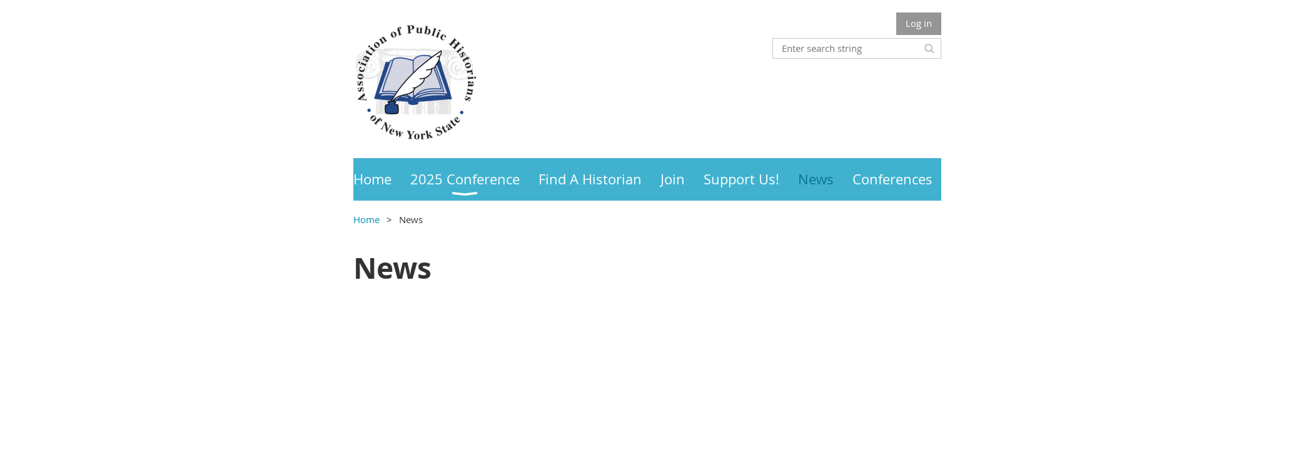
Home (366, 219)
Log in (919, 23)
